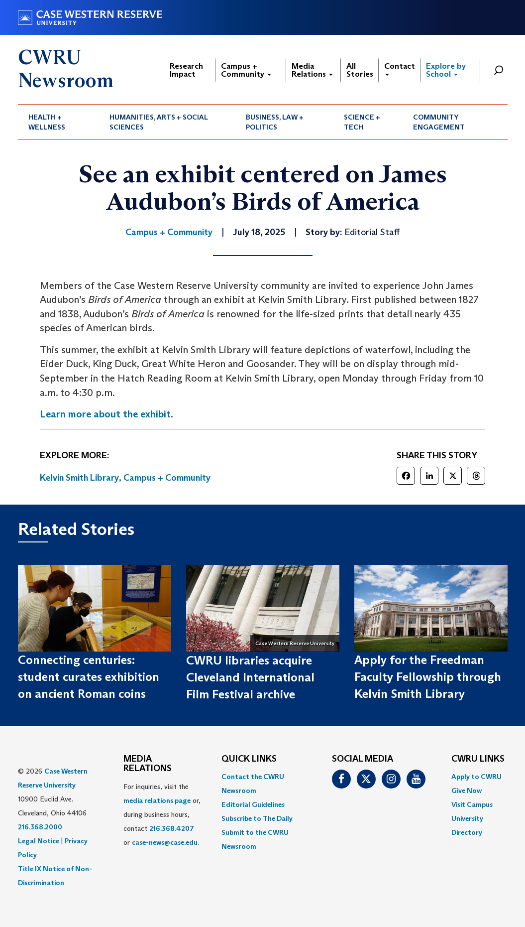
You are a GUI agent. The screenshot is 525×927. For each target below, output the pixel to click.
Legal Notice (38, 840)
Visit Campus (472, 804)
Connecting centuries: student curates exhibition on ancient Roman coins (88, 677)
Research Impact (186, 70)
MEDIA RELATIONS (147, 764)
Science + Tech (362, 122)
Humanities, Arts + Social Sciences (158, 122)
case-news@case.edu (165, 842)
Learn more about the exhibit (105, 414)
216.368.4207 (171, 828)
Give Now (466, 790)
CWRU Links (478, 759)
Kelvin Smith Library (79, 477)
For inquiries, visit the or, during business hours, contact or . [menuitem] (162, 814)
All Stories (359, 70)
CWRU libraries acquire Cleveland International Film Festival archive (250, 677)
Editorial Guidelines (253, 804)
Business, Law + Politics (275, 122)
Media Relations (312, 70)
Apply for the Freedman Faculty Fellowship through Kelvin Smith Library (427, 677)
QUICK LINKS (249, 759)
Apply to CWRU (476, 776)
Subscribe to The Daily (257, 818)
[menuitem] (59, 122)
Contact (399, 68)
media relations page (157, 800)
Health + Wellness (46, 122)
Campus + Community (246, 70)
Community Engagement (439, 122)
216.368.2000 (40, 826)
